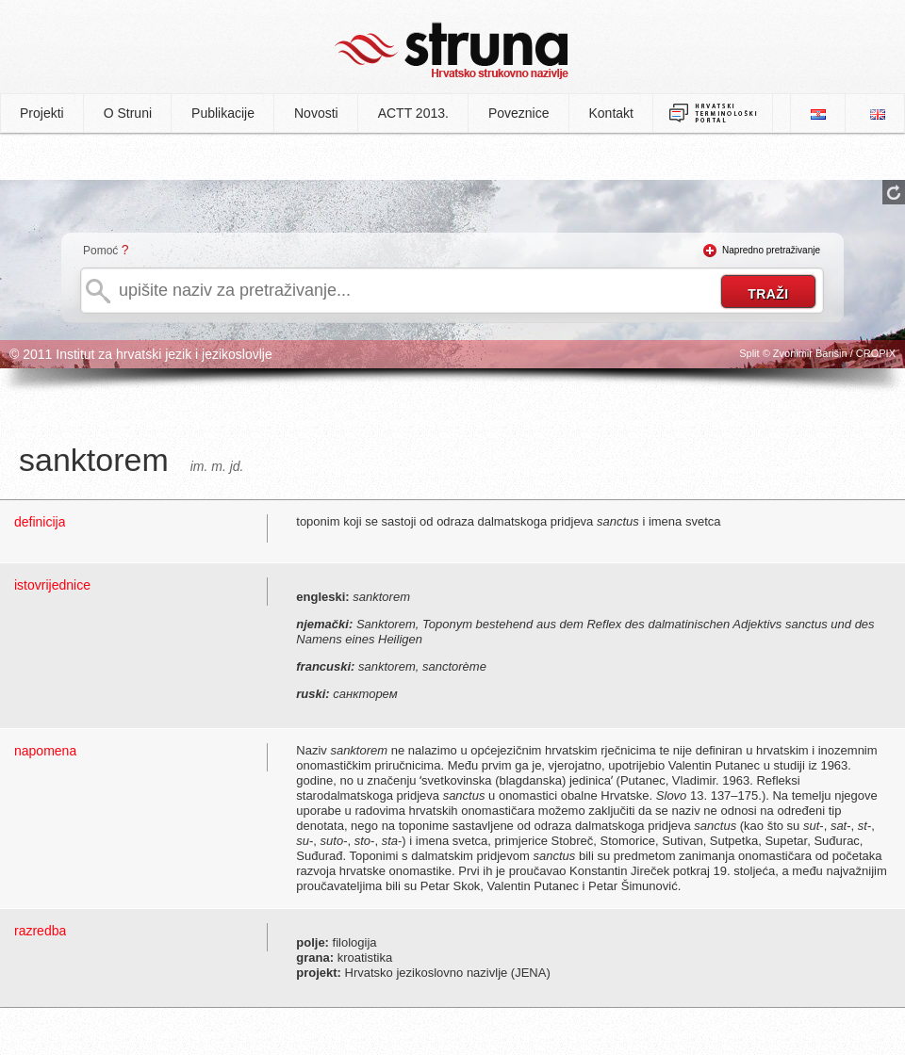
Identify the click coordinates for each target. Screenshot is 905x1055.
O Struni (128, 113)
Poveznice (519, 113)
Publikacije (223, 113)
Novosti (316, 113)
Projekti (42, 113)
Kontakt (611, 113)
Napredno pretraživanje (771, 250)
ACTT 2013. (413, 113)
